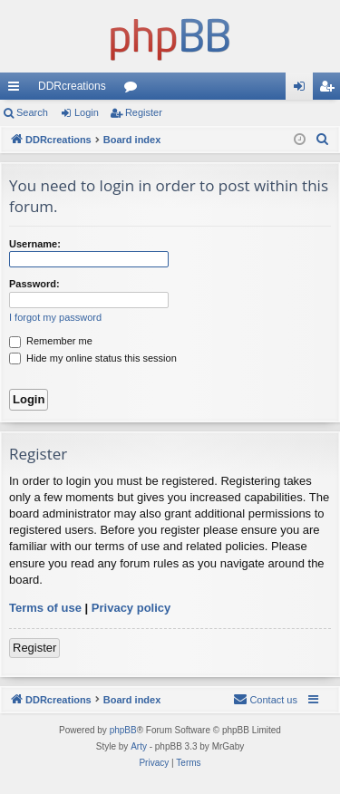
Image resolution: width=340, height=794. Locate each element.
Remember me (50, 340)
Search (32, 112)
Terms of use (45, 608)
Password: (34, 283)
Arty (139, 746)
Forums (134, 90)
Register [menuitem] (330, 90)
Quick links (17, 90)
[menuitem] (323, 140)
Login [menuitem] (303, 90)
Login (86, 112)
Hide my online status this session (93, 358)
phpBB (123, 730)
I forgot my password (55, 317)
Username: (35, 243)
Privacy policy (131, 608)
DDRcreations (72, 86)
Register (143, 112)
